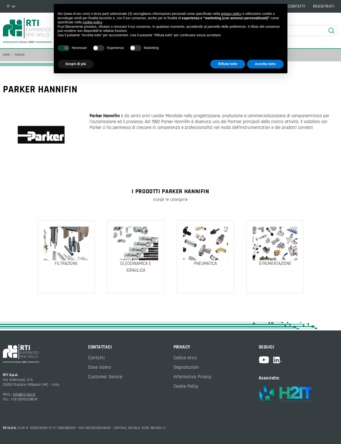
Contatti (96, 358)
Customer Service (105, 377)
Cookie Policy (186, 386)
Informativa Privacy (193, 377)
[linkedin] (277, 360)
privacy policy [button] (231, 14)
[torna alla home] (27, 30)
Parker (20, 55)
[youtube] (266, 360)
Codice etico (185, 358)
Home (6, 55)
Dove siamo (99, 367)
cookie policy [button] (92, 22)
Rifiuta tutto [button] (227, 64)
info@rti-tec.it (24, 394)
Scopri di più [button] (75, 64)
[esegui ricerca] (331, 30)
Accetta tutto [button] (265, 64)
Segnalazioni (186, 367)
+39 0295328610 (23, 399)
